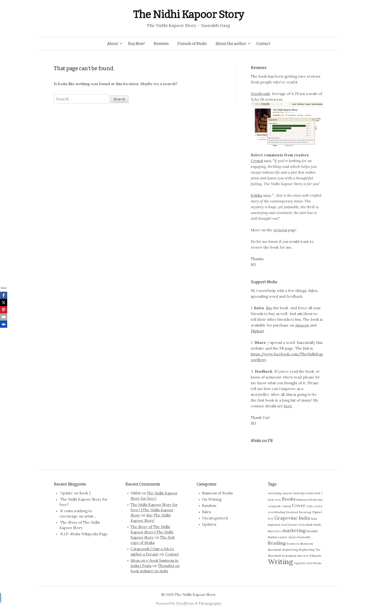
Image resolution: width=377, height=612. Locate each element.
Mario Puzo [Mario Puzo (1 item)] (274, 531)
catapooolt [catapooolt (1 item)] (274, 506)
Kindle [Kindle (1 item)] (317, 524)
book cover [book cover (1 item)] (274, 499)
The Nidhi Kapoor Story (188, 14)
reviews (280, 230)
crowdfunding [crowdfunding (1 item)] (276, 512)
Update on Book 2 (75, 493)
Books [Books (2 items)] (288, 499)
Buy (269, 308)
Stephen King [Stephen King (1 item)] (306, 549)
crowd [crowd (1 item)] (318, 506)
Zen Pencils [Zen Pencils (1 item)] (314, 563)
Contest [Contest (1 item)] (286, 506)
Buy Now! (136, 43)
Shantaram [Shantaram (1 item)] (306, 543)
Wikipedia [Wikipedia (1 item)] (315, 555)
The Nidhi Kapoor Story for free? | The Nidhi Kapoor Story (154, 509)
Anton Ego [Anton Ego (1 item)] (299, 493)
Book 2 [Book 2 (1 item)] (319, 493)
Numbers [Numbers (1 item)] (273, 537)
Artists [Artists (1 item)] (310, 493)
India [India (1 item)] (314, 518)
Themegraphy (209, 603)
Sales (206, 512)
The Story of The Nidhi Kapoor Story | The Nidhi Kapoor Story (152, 532)
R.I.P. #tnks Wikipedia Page (84, 534)
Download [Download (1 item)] (292, 512)
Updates (209, 524)
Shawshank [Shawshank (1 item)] (274, 549)
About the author (230, 43)
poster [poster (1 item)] (283, 537)
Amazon (302, 325)
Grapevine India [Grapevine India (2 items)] (292, 518)
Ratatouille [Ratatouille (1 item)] (304, 537)
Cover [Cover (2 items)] (298, 505)
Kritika (256, 195)
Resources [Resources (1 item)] (293, 543)
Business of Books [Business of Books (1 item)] (306, 499)
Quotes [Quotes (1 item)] (292, 537)
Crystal (257, 160)
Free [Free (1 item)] (270, 518)
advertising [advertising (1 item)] (274, 493)
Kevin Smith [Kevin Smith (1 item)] (306, 524)
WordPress (185, 603)
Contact (263, 43)
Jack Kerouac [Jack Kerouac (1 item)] (290, 524)
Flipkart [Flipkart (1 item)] (317, 512)
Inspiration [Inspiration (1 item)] (274, 524)
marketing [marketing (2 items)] (294, 530)
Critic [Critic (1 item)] (309, 506)
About (112, 43)
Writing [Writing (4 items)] (280, 561)
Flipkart (257, 331)
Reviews (161, 43)
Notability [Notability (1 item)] (312, 531)
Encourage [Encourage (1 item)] (305, 512)
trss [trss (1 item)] (305, 555)
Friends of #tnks (192, 43)
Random (209, 505)
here (288, 406)
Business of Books (217, 493)
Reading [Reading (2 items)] (277, 543)
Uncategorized (215, 518)
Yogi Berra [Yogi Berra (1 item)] (300, 563)
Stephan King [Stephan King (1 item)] (290, 549)
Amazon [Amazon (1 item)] (287, 493)
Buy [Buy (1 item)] (320, 499)
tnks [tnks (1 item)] (299, 555)
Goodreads (260, 93)
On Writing (211, 499)
